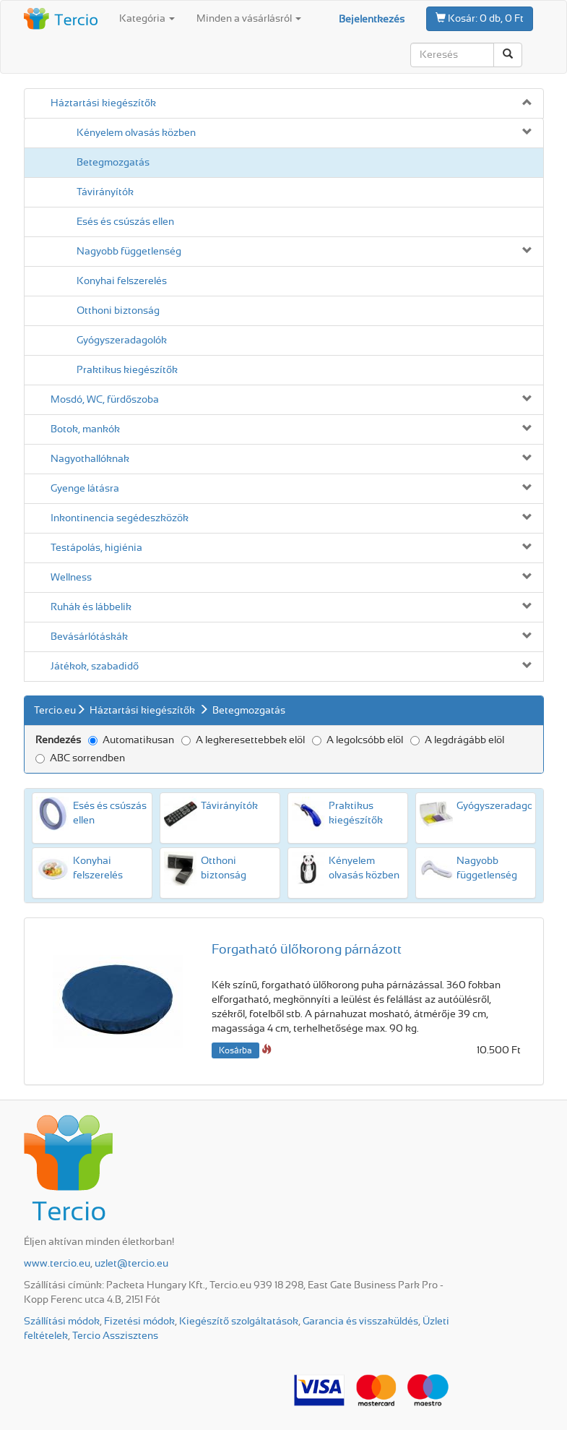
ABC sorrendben (80, 758)
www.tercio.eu (57, 1264)
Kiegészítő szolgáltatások (238, 1321)
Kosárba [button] (235, 1050)
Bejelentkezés (371, 19)
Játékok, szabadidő (95, 667)
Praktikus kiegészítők (127, 370)
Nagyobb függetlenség (129, 252)
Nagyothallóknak (90, 459)
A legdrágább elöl (457, 740)
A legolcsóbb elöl (357, 740)
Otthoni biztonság (118, 311)
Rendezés (58, 740)
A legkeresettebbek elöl (243, 740)
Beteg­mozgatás (113, 163)
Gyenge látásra (85, 489)
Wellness (71, 578)
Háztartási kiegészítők (103, 103)
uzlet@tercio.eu (131, 1264)
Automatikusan (131, 740)
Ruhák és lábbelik (91, 607)
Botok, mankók (85, 429)
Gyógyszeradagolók (122, 340)
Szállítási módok (62, 1321)
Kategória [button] (147, 19)
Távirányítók (105, 192)
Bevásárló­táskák (89, 637)
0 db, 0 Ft (480, 18)
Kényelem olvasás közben (136, 133)
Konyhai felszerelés (122, 281)
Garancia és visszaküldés (360, 1321)
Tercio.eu (55, 711)
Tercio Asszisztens (115, 1336)
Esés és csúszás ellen (125, 222)
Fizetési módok (139, 1321)
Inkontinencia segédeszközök (120, 518)
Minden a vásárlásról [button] (248, 19)
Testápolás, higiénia (96, 548)
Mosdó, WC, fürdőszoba (105, 400)
